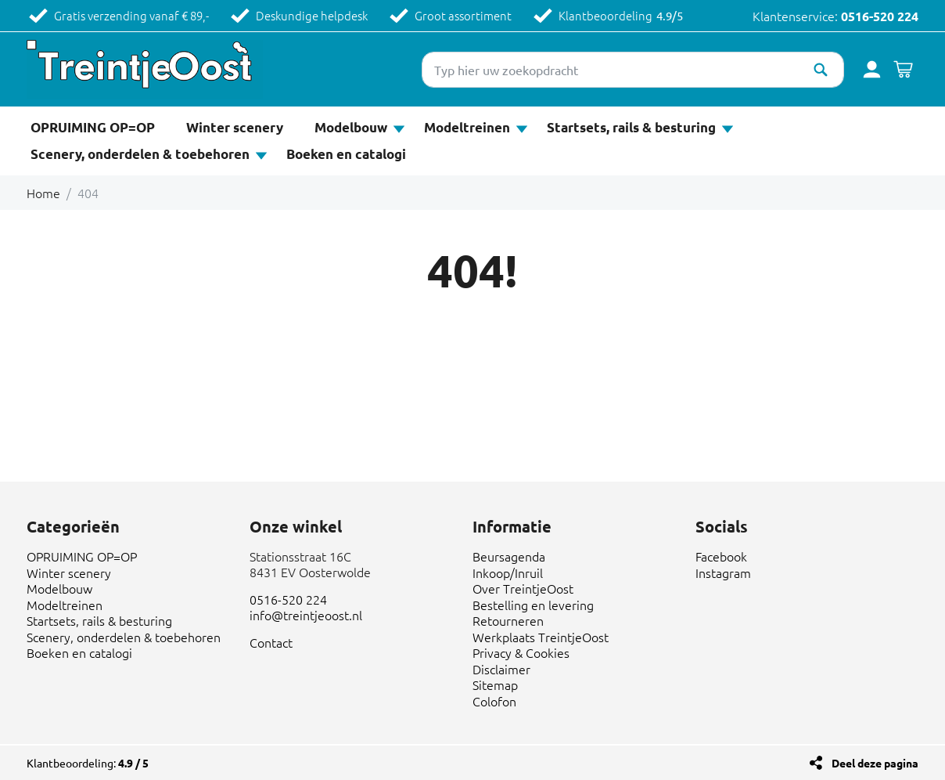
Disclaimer (501, 668)
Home (43, 192)
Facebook (721, 556)
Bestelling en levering (533, 604)
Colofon (494, 701)
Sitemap (495, 684)
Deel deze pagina (875, 763)
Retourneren (508, 620)
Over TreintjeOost (522, 588)
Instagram (723, 572)
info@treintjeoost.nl (306, 614)
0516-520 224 (879, 16)
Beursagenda (508, 556)
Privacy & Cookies (521, 652)
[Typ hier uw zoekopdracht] (633, 70)
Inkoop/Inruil (507, 572)
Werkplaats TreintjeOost (540, 636)
